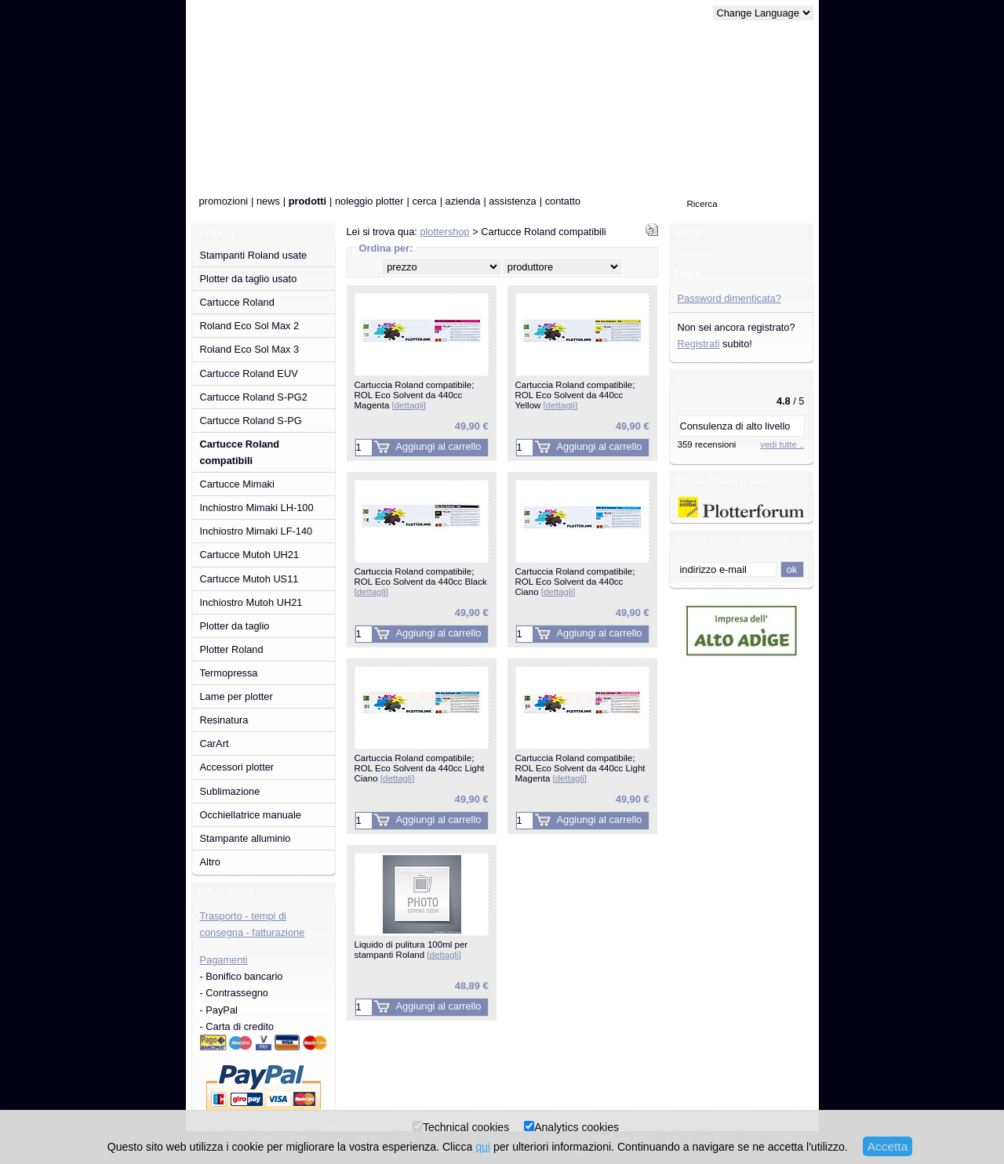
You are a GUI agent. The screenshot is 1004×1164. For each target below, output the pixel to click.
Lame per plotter (236, 696)
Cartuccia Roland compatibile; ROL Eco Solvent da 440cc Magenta (415, 394)
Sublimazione (230, 791)
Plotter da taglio (235, 626)
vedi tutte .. (782, 444)
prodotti (307, 201)
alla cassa (769, 163)
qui (482, 1146)
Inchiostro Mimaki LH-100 (257, 507)
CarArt (214, 743)
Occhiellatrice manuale (250, 815)
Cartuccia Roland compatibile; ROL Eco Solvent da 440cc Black (421, 581)
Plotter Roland (232, 649)
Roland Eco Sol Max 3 (250, 349)
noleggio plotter (369, 201)
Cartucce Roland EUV (249, 373)
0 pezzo (680, 163)
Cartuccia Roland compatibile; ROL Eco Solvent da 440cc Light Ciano (420, 767)
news (268, 201)
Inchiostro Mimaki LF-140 (256, 531)
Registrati (699, 344)
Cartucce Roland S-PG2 (253, 397)
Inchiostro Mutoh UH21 (251, 602)
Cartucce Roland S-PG (251, 420)
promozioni (224, 201)
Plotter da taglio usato (248, 279)
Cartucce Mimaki (237, 484)
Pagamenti (224, 960)
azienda (463, 201)
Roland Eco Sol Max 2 (250, 326)
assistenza (512, 201)
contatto (563, 201)
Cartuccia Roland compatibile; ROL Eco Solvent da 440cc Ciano (575, 581)
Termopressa (229, 673)
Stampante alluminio (245, 838)
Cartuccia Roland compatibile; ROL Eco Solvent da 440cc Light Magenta (580, 767)
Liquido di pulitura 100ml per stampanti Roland (411, 949)
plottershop (444, 232)
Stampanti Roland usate (253, 255)
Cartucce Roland (237, 302)
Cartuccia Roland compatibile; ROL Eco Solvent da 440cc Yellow (575, 394)
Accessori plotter (237, 767)
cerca (424, 201)
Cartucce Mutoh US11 (249, 579)
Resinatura (224, 720)
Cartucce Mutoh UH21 (250, 554)
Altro (210, 862)
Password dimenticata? (729, 298)
